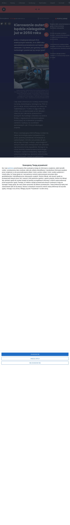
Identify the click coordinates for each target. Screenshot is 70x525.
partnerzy (10, 168)
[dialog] (35, 341)
